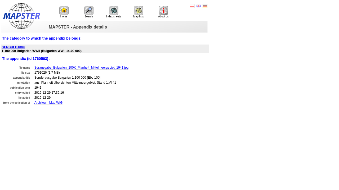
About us (163, 12)
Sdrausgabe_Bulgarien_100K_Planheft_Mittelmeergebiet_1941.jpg (81, 67)
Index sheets (113, 12)
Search (88, 12)
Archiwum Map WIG (48, 102)
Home (64, 12)
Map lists (138, 12)
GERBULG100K (13, 47)
